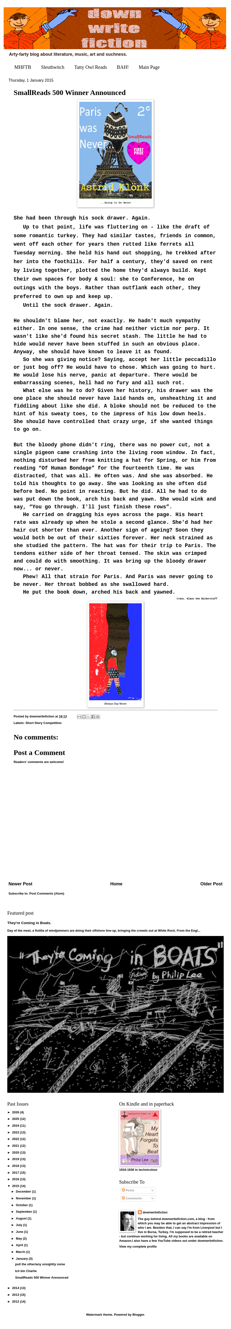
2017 (16, 1177)
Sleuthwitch (52, 67)
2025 (16, 1123)
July (19, 1230)
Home (116, 888)
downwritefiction (155, 1217)
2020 (16, 1157)
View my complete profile (138, 1251)
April (20, 1250)
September (24, 1216)
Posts (128, 1195)
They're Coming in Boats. (29, 928)
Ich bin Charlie (26, 1276)
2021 (16, 1150)
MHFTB (22, 67)
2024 (16, 1130)
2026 (16, 1117)
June (20, 1236)
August (21, 1223)
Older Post (211, 888)
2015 (16, 1191)
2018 (16, 1170)
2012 (16, 1306)
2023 (16, 1137)
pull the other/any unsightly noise (40, 1269)
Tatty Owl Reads (90, 67)
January (22, 1263)
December (24, 1196)
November (24, 1203)
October (22, 1210)
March (21, 1256)
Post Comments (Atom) (46, 898)
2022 (16, 1144)
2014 (16, 1293)
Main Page (149, 67)
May (19, 1243)
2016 (16, 1184)
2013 (16, 1299)
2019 (16, 1164)
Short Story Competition (44, 728)
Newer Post (20, 888)
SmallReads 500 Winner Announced (41, 1282)
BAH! (123, 67)
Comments (132, 1203)
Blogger (138, 1319)
